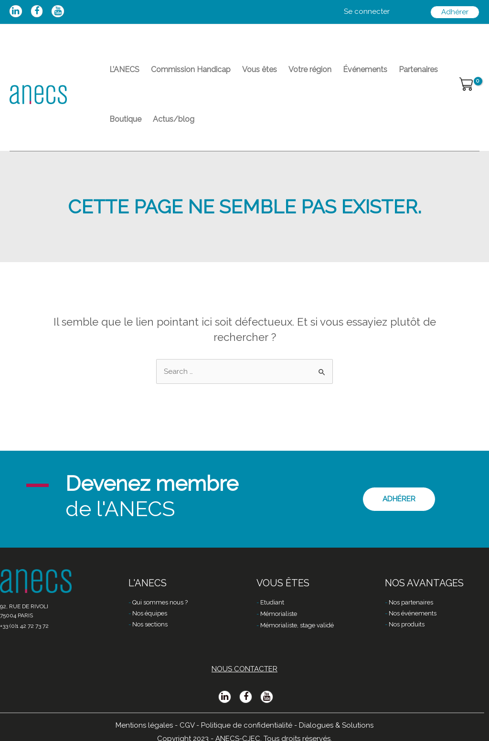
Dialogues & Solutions (336, 725)
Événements (365, 69)
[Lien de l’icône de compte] (367, 12)
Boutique (125, 119)
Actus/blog (173, 119)
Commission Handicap (191, 69)
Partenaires (418, 69)
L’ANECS (124, 69)
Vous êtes (259, 69)
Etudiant (272, 602)
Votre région (309, 69)
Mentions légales (144, 725)
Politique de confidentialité (246, 725)
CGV (187, 725)
